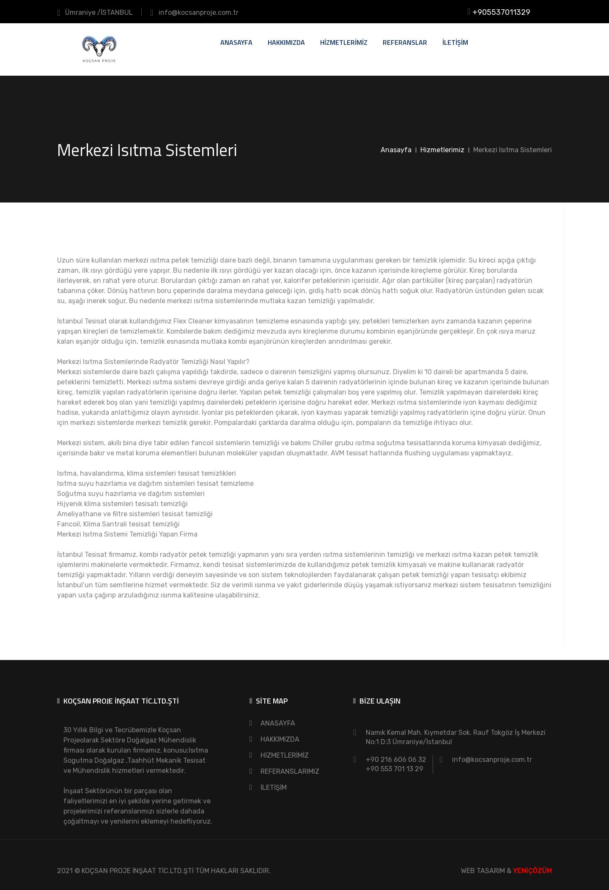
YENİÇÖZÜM (532, 871)
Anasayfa (396, 150)
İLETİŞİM (455, 42)
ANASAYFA (236, 42)
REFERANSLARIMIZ (284, 771)
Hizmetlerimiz (442, 150)
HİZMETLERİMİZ (344, 42)
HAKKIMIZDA (286, 42)
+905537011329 (501, 12)
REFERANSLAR (405, 42)
